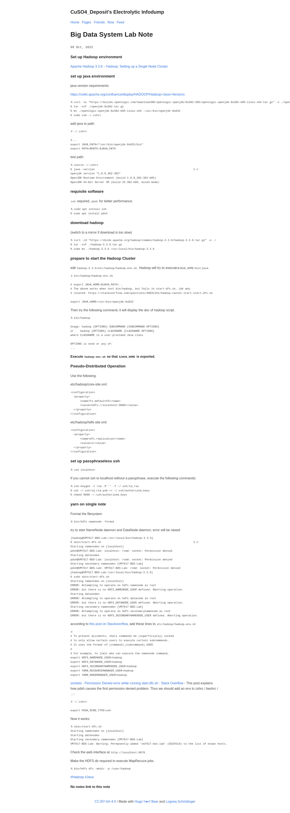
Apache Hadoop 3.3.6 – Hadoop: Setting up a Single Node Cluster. (119, 66)
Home (74, 22)
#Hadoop (77, 776)
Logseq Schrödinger (180, 801)
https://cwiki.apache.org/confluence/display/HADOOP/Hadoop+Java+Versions (127, 94)
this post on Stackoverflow (108, 623)
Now (111, 22)
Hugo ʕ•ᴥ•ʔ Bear (146, 801)
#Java (89, 776)
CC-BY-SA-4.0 (105, 801)
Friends (99, 22)
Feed (120, 22)
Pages (86, 22)
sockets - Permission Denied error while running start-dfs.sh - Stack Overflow (126, 683)
